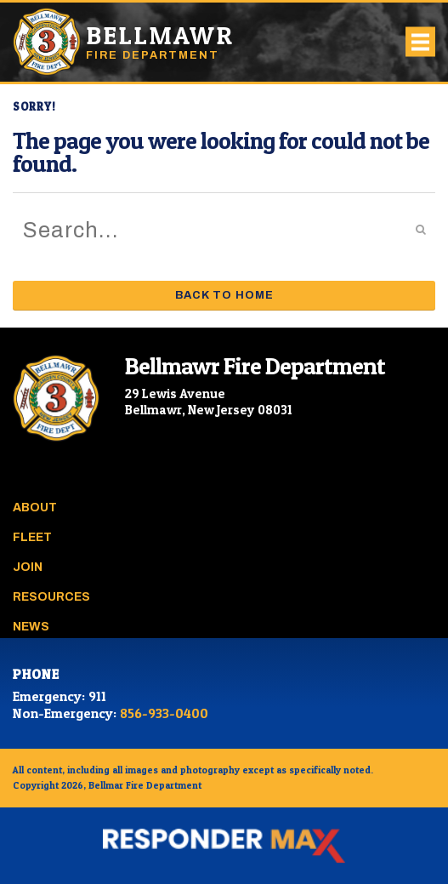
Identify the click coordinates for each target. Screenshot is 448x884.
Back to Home (224, 295)
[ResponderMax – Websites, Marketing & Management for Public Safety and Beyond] (224, 845)
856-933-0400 (164, 712)
